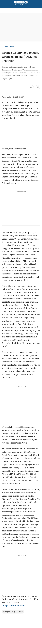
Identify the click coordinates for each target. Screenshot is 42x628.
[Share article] (31, 87)
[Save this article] (37, 87)
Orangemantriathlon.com (13, 605)
